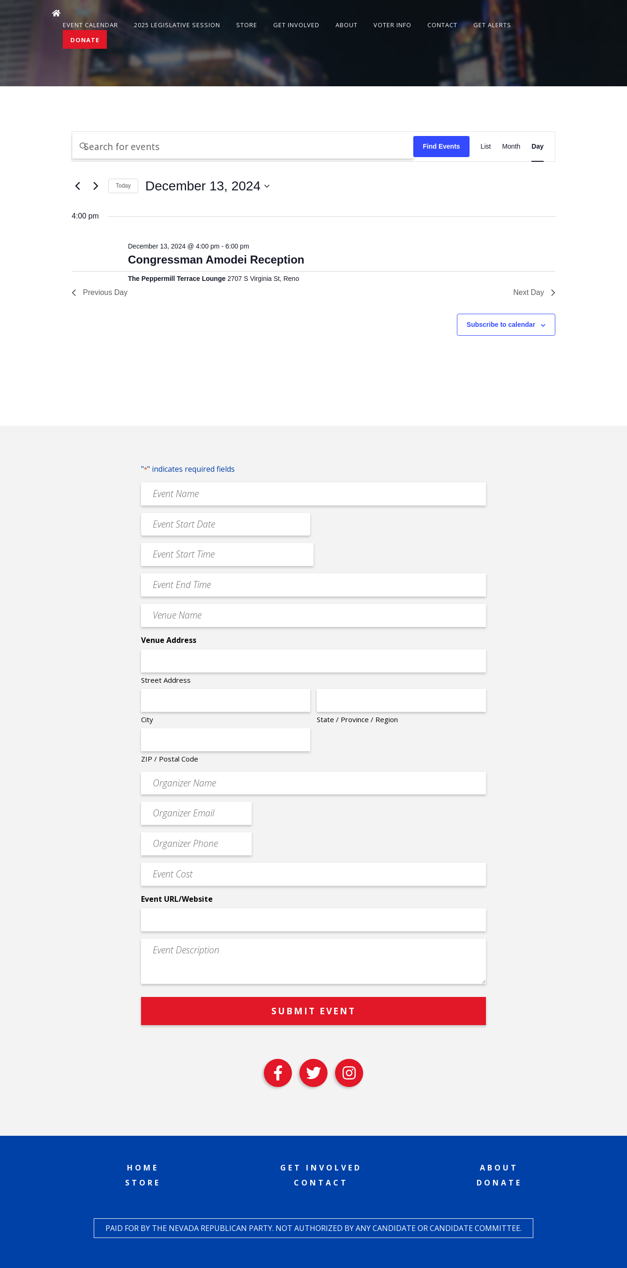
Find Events (441, 146)
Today (123, 185)
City (147, 719)
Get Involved (296, 25)
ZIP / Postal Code (169, 758)
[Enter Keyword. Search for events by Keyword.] (242, 146)
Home (143, 1167)
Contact (442, 25)
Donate (84, 40)
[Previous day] (77, 186)
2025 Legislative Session (177, 25)
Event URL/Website (177, 899)
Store (246, 25)
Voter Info (392, 25)
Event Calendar (90, 25)
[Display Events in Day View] (537, 146)
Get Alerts (492, 25)
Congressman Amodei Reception (216, 259)
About (347, 25)
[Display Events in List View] (486, 146)
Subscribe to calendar (501, 324)
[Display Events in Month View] (511, 146)
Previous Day (99, 292)
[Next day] (95, 186)
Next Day (534, 292)
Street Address (166, 680)
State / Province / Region (357, 719)
